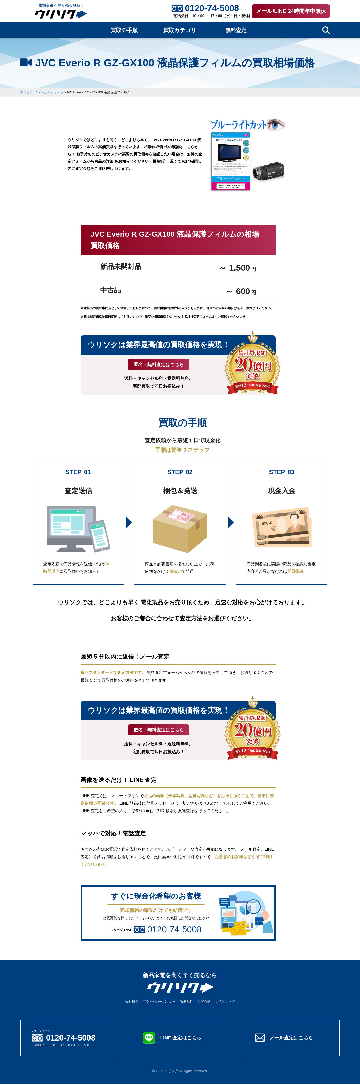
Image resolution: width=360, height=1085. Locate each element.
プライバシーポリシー (159, 1002)
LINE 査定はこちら (182, 1039)
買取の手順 (124, 30)
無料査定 (236, 30)
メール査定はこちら (292, 1039)
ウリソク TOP (30, 92)
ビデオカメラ (53, 92)
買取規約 (186, 1002)
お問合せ (204, 1002)
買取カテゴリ (180, 30)
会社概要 (132, 1002)
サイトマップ (225, 1002)
